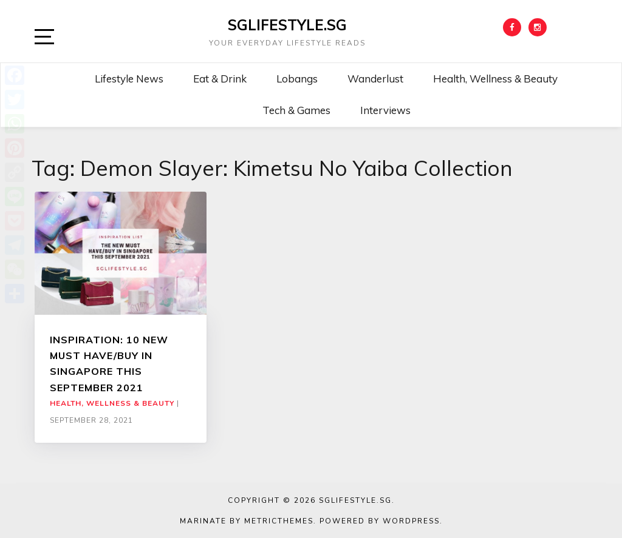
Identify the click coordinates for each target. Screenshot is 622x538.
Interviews (385, 110)
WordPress (411, 521)
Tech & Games (296, 110)
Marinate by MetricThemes (246, 521)
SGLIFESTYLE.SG (287, 25)
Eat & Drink (220, 78)
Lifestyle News (129, 78)
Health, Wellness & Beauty (495, 78)
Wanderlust (375, 78)
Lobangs (297, 78)
